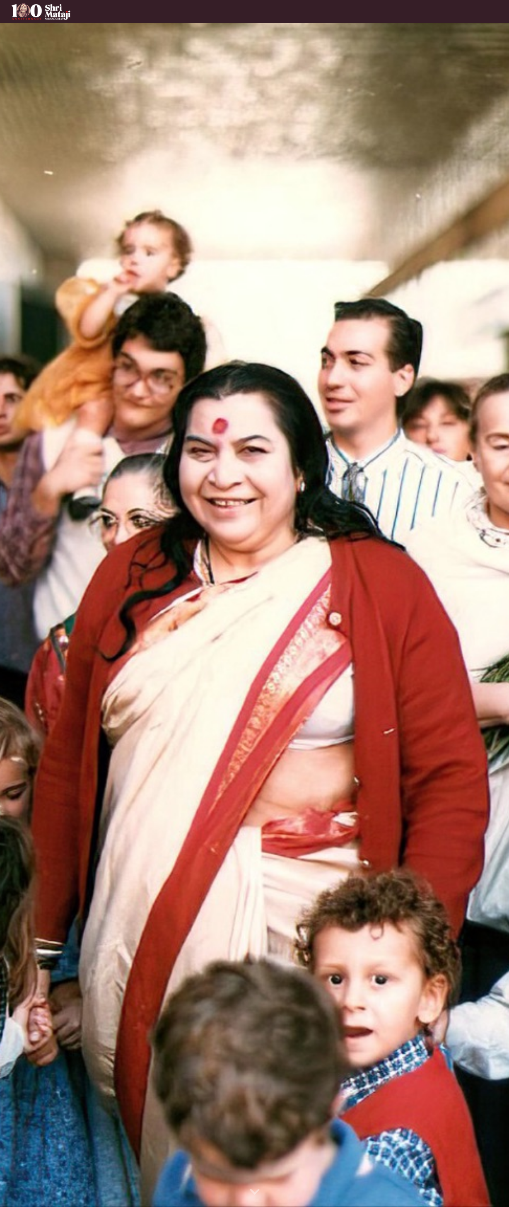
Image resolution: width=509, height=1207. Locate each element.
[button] (255, 1192)
